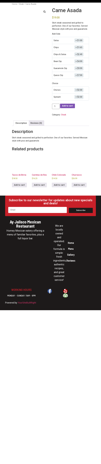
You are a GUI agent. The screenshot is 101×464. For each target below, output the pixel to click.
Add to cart (67, 106)
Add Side (56, 34)
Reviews (70, 260)
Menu (71, 248)
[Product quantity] (55, 106)
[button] (44, 11)
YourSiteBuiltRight (27, 302)
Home (14, 4)
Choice (55, 83)
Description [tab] (21, 123)
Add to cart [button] (19, 185)
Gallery (71, 254)
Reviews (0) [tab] (36, 123)
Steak (21, 4)
